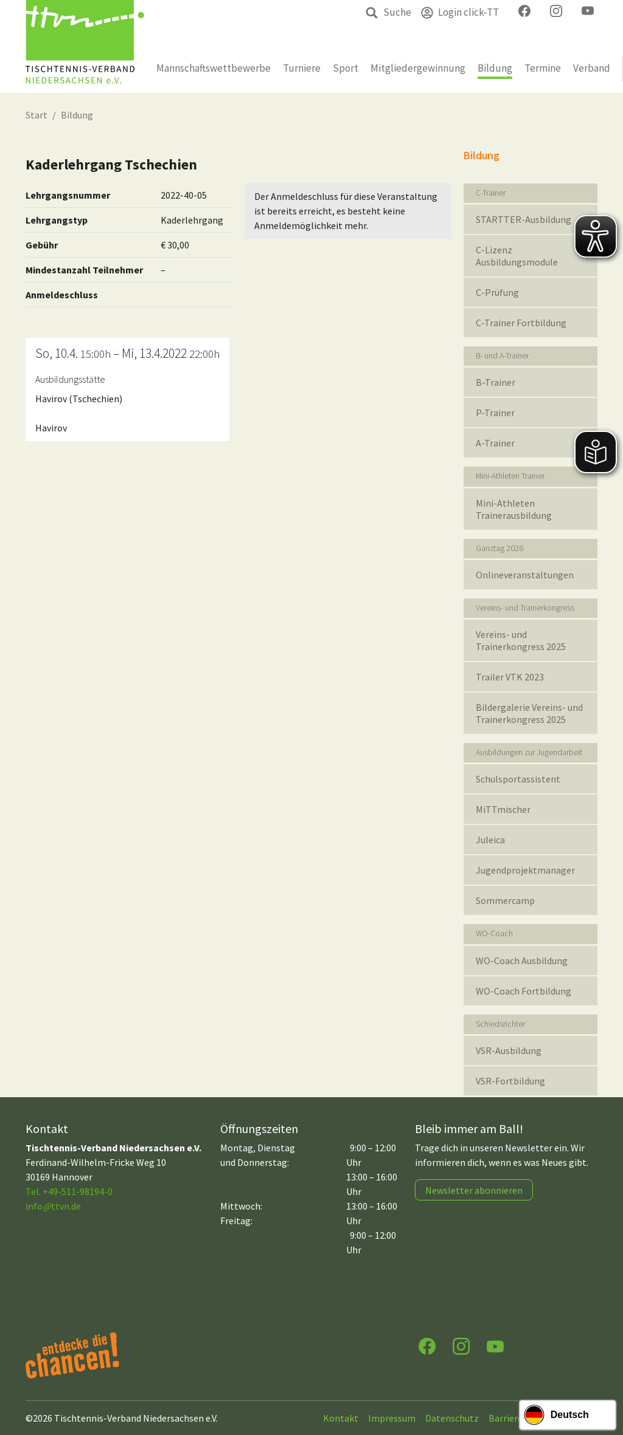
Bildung (77, 115)
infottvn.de (53, 1206)
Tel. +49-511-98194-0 (69, 1191)
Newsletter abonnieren (474, 1190)
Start (36, 115)
